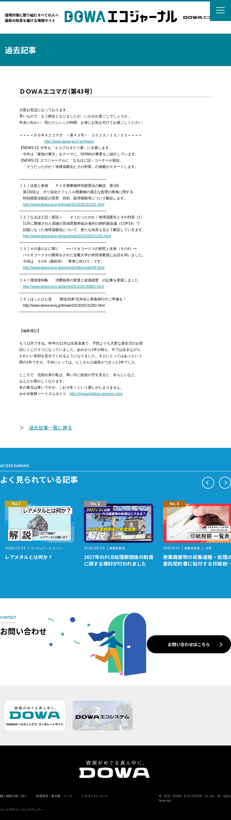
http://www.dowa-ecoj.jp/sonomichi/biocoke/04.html (63, 268)
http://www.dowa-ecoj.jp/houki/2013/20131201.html (63, 204)
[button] (208, 483)
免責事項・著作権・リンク (54, 796)
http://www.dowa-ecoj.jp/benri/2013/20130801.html (63, 286)
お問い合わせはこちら (189, 644)
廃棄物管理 (117, 548)
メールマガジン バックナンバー (21, 809)
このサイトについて (94, 796)
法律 (208, 548)
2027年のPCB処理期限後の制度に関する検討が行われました (118, 560)
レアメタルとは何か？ (29, 556)
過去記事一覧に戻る (50, 427)
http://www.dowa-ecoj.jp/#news (69, 141)
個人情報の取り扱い (13, 796)
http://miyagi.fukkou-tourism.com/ (96, 394)
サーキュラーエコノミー (46, 548)
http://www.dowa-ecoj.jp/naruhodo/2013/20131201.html (67, 236)
